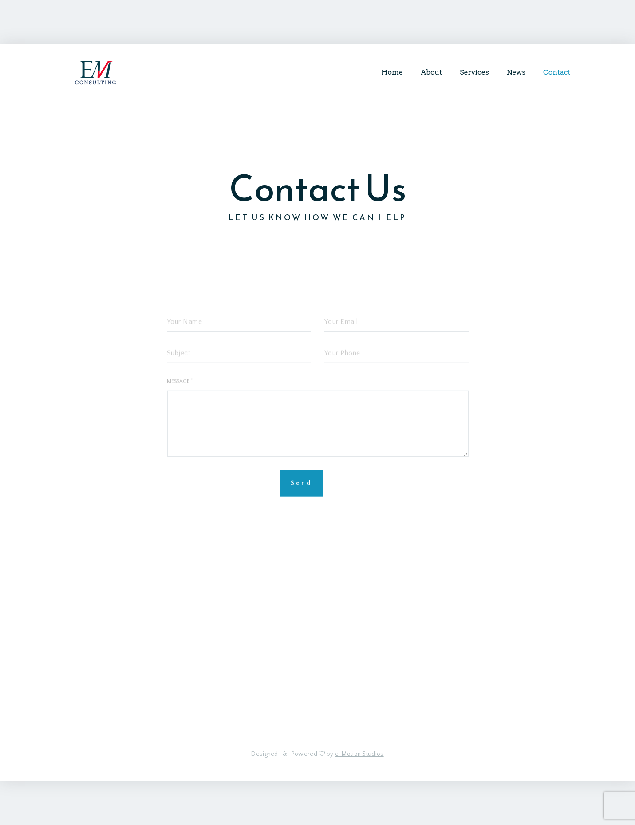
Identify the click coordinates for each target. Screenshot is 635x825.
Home (392, 72)
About (431, 72)
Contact (556, 72)
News (516, 72)
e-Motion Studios (359, 754)
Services (474, 72)
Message (180, 391)
